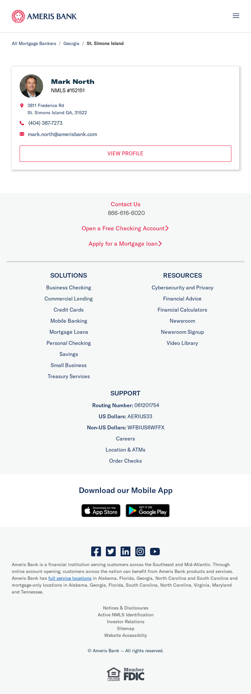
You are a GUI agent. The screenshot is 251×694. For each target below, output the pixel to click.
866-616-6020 (126, 213)
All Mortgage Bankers (34, 43)
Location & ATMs (125, 449)
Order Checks (125, 460)
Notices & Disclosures (125, 608)
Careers (125, 438)
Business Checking (68, 287)
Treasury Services (69, 376)
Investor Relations (125, 622)
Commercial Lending (68, 298)
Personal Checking (68, 343)
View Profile (125, 153)
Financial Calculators (182, 309)
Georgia (71, 43)
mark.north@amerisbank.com (62, 134)
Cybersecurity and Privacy (182, 287)
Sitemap (125, 628)
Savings (68, 354)
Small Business (69, 365)
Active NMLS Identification (126, 615)
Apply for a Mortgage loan (126, 243)
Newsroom (182, 320)
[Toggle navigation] (235, 15)
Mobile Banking (68, 320)
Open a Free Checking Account (126, 228)
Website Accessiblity (125, 635)
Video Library (182, 343)
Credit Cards (69, 309)
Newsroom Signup (182, 332)
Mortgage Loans (68, 332)
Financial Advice (182, 298)
